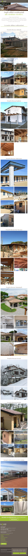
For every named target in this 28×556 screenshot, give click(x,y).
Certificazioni (3, 539)
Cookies (5, 551)
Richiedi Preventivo (14, 519)
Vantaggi (2, 536)
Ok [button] (19, 553)
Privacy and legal (2, 551)
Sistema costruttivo (4, 537)
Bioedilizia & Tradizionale (5, 534)
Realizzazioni (3, 538)
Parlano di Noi (3, 540)
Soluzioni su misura (4, 541)
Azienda (2, 535)
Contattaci (3, 543)
